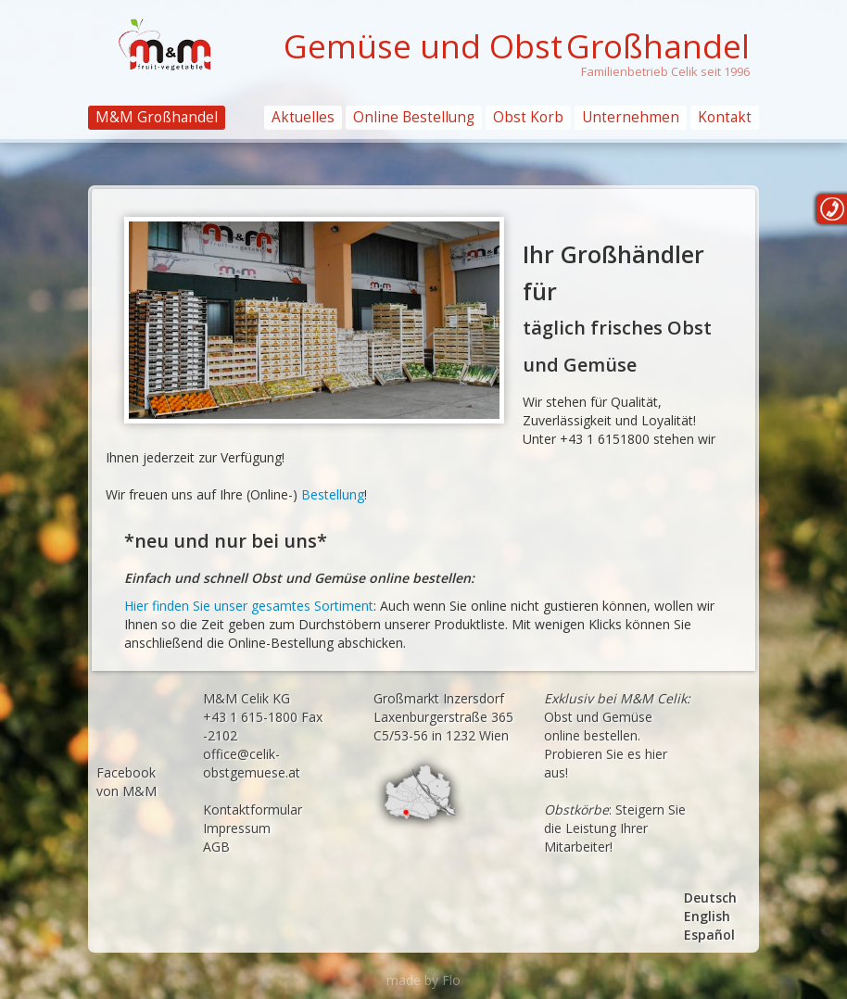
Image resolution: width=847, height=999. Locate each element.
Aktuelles (303, 117)
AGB (216, 846)
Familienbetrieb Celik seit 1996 (665, 71)
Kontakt (725, 117)
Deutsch (710, 897)
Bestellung (332, 494)
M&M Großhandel (156, 117)
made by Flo (423, 980)
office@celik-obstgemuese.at (251, 763)
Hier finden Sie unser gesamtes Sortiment (248, 605)
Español (709, 934)
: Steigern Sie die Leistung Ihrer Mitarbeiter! (615, 828)
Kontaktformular (252, 809)
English (707, 916)
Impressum (237, 828)
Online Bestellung (413, 117)
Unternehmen (630, 117)
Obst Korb (528, 117)
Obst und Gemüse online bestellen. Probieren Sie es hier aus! (617, 735)
